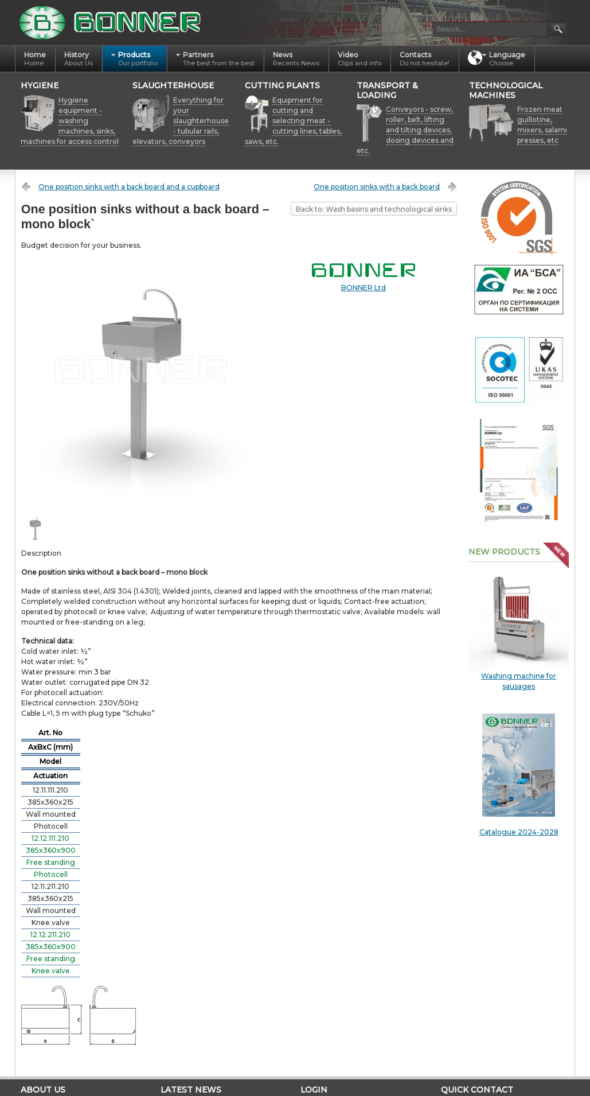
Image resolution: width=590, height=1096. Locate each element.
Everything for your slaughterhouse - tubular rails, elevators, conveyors (180, 121)
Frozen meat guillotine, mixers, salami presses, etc (542, 125)
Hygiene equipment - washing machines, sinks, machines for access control (70, 121)
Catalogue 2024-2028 (518, 774)
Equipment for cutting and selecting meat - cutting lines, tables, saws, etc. (293, 121)
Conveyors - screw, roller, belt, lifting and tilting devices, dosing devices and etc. (405, 130)
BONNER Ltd (363, 287)
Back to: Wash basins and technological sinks (374, 209)
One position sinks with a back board (377, 186)
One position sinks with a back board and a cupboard (129, 186)
